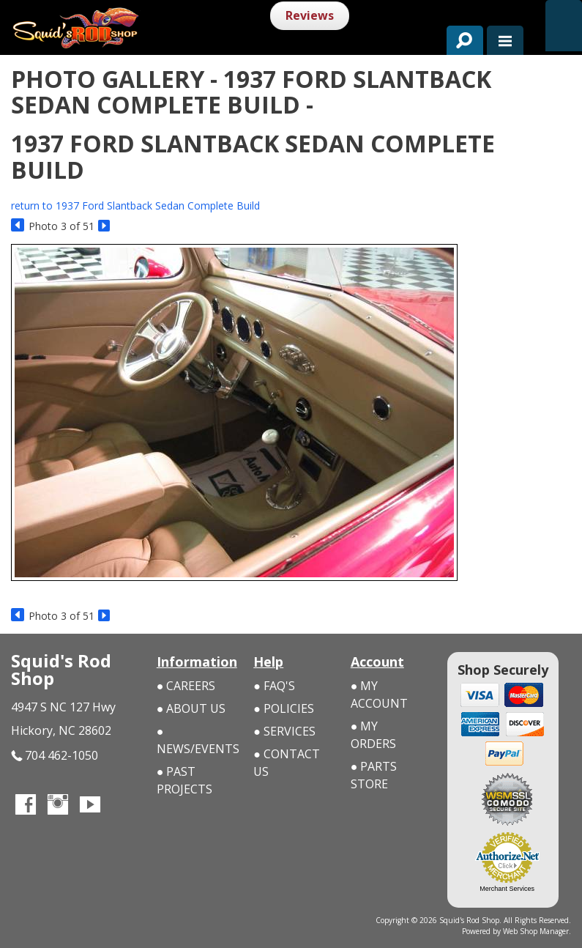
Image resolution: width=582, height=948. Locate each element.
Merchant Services (507, 888)
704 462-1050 (54, 755)
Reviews (310, 15)
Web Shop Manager (536, 931)
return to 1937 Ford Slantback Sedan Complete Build (135, 205)
